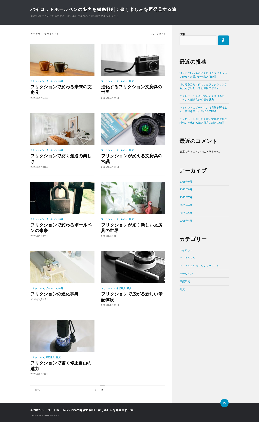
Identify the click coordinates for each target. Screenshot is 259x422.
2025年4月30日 (110, 305)
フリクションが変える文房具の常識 (131, 158)
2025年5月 (186, 212)
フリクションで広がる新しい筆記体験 (131, 296)
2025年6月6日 (38, 299)
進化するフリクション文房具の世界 (131, 89)
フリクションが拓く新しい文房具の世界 (131, 227)
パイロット (186, 250)
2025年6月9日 (109, 236)
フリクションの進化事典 (54, 294)
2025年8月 (186, 189)
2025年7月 (186, 197)
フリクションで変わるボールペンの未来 (61, 227)
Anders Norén (50, 415)
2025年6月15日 (110, 166)
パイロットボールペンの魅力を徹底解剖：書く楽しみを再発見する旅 (103, 9)
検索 (182, 34)
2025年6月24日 (39, 97)
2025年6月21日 (110, 97)
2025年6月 (186, 204)
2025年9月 (186, 181)
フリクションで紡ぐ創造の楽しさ (61, 158)
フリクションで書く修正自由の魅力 (60, 365)
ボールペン (51, 81)
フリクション (37, 81)
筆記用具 (121, 288)
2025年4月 (186, 220)
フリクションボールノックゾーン (199, 265)
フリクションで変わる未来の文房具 (61, 89)
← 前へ (36, 390)
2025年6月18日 (39, 166)
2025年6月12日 (39, 236)
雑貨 (60, 81)
